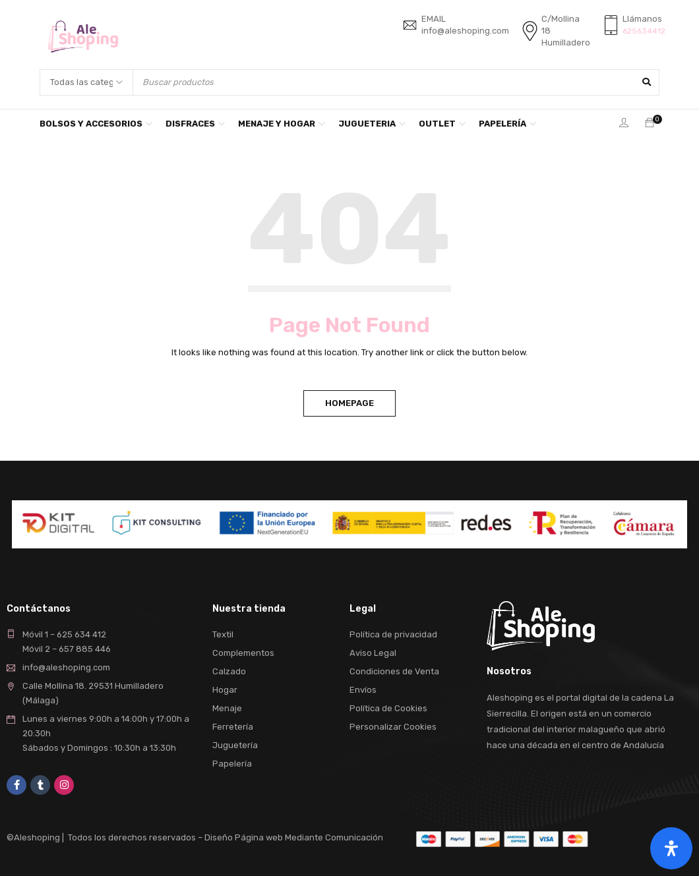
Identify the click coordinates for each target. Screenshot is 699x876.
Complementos (243, 653)
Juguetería (235, 745)
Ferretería (232, 727)
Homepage (349, 403)
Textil (222, 634)
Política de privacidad (393, 634)
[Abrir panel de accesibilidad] (671, 848)
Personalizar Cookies (393, 727)
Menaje (227, 708)
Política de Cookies (388, 708)
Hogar (224, 690)
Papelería (232, 764)
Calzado (229, 671)
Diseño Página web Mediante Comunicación (293, 837)
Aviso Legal (373, 653)
